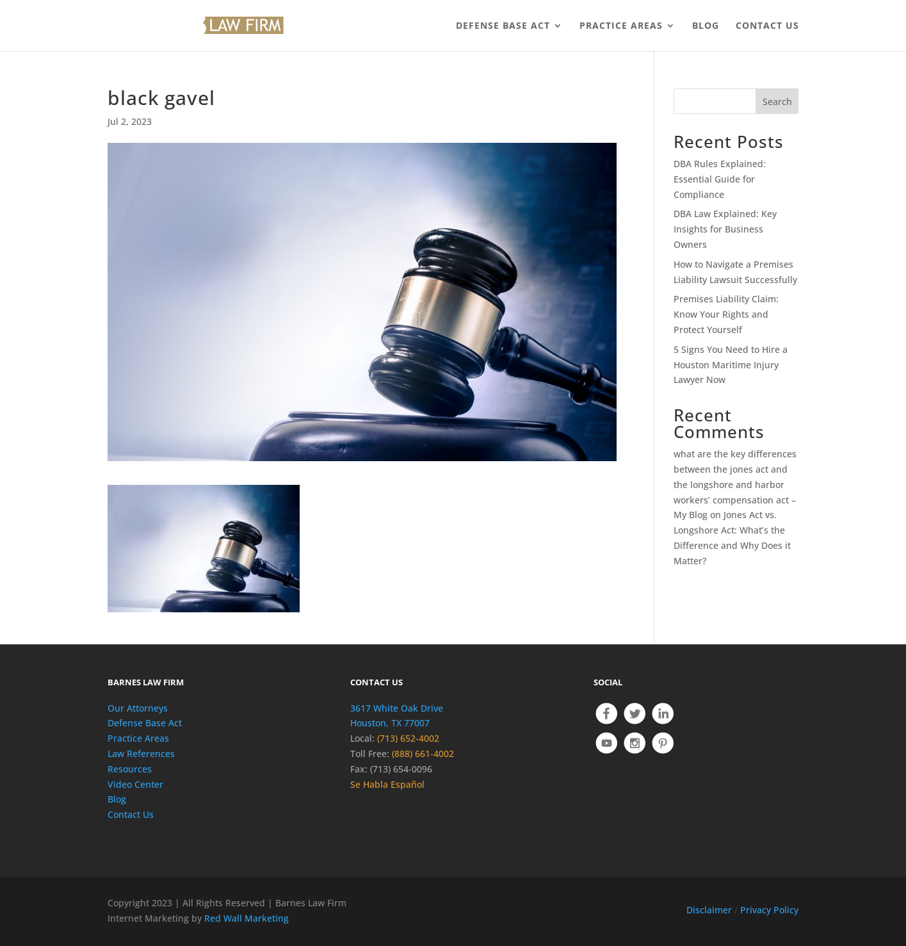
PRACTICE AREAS (621, 26)
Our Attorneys (138, 708)
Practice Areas (138, 738)
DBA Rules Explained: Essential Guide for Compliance (720, 179)
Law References (141, 753)
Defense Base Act (145, 723)
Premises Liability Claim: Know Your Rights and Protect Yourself (726, 314)
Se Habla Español (387, 784)
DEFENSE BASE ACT (503, 26)
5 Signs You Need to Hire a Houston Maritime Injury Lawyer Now (731, 364)
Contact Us (131, 814)
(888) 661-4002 (423, 753)
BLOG (705, 26)
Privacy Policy (769, 910)
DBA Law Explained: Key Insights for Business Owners (725, 229)
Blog (117, 799)
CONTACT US (767, 26)
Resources (130, 769)
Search (777, 101)
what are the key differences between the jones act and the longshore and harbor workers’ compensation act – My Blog (735, 484)
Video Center (135, 784)
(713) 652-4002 (408, 738)
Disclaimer (709, 910)
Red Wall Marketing (246, 918)
